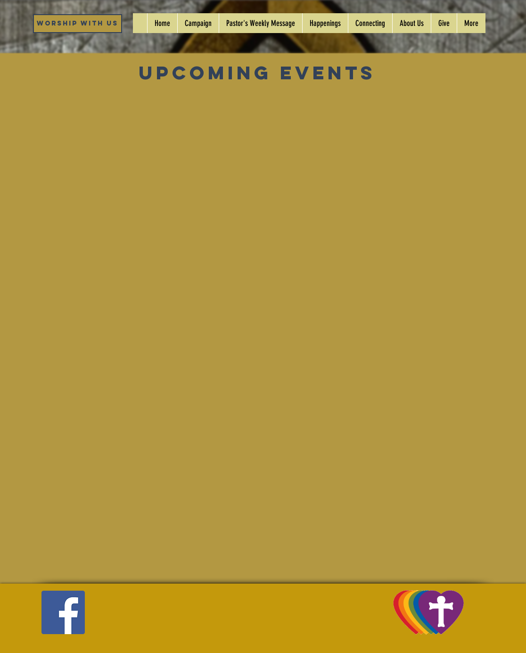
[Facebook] (63, 612)
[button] (325, 23)
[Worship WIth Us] (77, 23)
